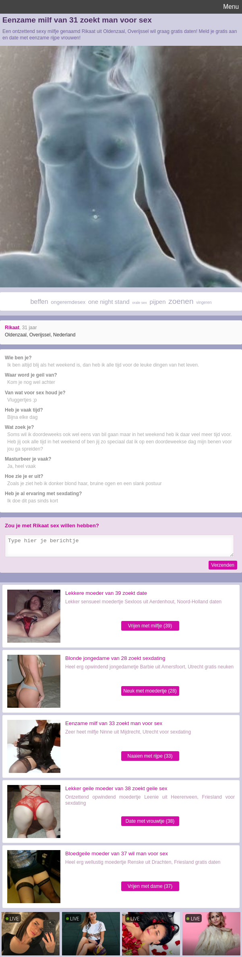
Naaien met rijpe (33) (149, 756)
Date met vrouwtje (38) (150, 821)
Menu (231, 6)
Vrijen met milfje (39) (150, 626)
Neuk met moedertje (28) (150, 691)
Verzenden (222, 565)
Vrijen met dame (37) (150, 886)
